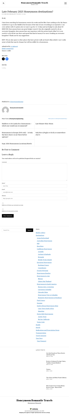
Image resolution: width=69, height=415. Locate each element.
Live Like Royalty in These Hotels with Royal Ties (55, 354)
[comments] (9, 49)
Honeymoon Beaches (43, 273)
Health (38, 325)
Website (4, 195)
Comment (4, 162)
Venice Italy (41, 322)
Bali (38, 243)
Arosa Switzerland (43, 238)
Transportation (41, 333)
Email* (3, 189)
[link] (3, 49)
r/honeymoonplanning (16, 102)
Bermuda (41, 257)
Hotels (38, 327)
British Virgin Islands (45, 260)
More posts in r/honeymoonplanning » (57, 118)
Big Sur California (43, 319)
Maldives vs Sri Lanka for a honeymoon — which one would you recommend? (17, 124)
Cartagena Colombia (44, 290)
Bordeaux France (43, 265)
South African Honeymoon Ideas (47, 306)
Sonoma (39, 303)
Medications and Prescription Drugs (47, 330)
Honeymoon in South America (47, 284)
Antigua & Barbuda (44, 254)
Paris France (41, 300)
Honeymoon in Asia (43, 276)
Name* (3, 183)
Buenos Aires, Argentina (46, 287)
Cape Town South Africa (46, 308)
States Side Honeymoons (45, 314)
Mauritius (41, 311)
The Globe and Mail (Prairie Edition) (56, 377)
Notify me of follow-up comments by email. (12, 205)
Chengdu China (43, 292)
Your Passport (41, 341)
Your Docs (39, 338)
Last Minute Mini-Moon (44, 123)
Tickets (48, 369)
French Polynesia (42, 271)
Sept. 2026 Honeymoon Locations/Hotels (17, 143)
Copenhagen (42, 268)
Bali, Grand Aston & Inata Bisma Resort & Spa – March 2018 (55, 386)
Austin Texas (42, 317)
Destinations (40, 235)
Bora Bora (40, 246)
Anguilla (40, 252)
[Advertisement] (34, 85)
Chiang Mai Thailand (44, 281)
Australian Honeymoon (44, 241)
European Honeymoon (44, 262)
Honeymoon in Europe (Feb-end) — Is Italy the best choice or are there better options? (17, 134)
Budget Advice (40, 233)
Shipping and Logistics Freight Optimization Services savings (34, 412)
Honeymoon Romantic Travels (34, 2)
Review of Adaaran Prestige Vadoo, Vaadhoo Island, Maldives (56, 362)
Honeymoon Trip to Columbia (48, 295)
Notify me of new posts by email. (10, 211)
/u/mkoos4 (14, 46)
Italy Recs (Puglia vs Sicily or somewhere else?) (50, 133)
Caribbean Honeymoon (44, 249)
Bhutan (40, 279)
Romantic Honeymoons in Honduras (50, 298)
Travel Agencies (41, 336)
